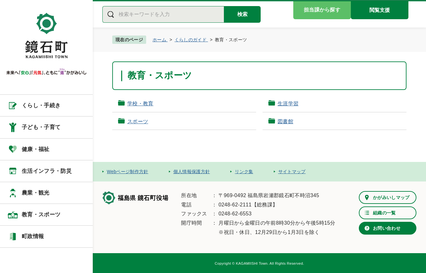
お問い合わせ (386, 228)
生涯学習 (288, 103)
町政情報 (33, 236)
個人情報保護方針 (191, 171)
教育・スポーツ (41, 215)
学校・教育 (140, 103)
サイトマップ (292, 171)
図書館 (285, 121)
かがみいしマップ (391, 197)
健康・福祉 (36, 149)
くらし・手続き (41, 105)
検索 (242, 14)
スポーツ (137, 121)
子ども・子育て (41, 127)
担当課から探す (322, 9)
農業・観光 (36, 193)
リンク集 (244, 171)
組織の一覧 (384, 212)
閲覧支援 (379, 10)
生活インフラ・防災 (47, 171)
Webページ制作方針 (127, 171)
